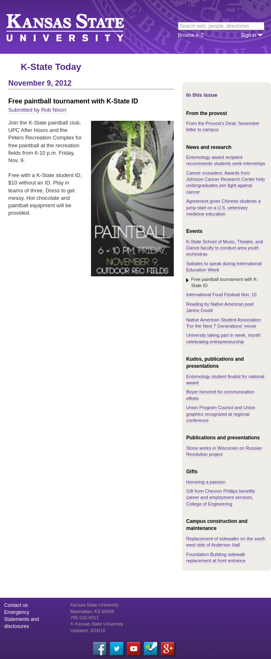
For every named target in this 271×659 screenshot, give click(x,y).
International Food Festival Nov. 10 (221, 294)
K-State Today (51, 67)
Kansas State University (75, 27)
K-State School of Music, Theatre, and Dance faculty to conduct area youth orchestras (224, 248)
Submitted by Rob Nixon (37, 110)
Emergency (16, 612)
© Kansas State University (96, 623)
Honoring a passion (205, 481)
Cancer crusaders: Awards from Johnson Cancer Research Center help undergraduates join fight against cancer (225, 182)
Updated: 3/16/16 (87, 630)
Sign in (248, 35)
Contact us (16, 605)
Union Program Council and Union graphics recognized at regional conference (220, 414)
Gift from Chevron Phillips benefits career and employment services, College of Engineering (220, 497)
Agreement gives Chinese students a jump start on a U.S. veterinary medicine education (223, 207)
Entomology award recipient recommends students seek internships (225, 160)
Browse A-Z (191, 35)
